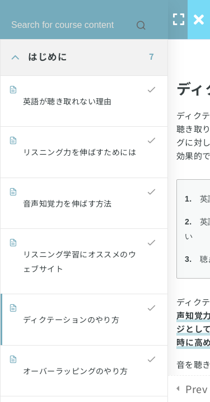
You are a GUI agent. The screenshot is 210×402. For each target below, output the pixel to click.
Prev (196, 388)
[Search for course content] (141, 25)
